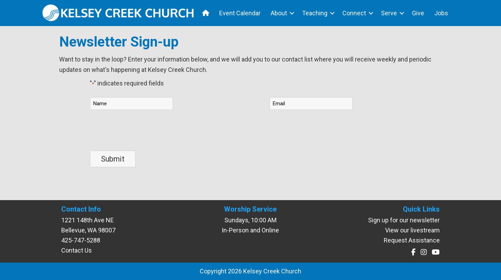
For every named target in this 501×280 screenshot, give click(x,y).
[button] (292, 13)
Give (418, 13)
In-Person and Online (250, 230)
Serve (389, 13)
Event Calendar (240, 13)
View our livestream (412, 230)
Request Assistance (412, 240)
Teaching (314, 13)
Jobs (441, 13)
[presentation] (143, 129)
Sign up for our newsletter (404, 220)
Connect (354, 13)
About (279, 13)
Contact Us (76, 250)
